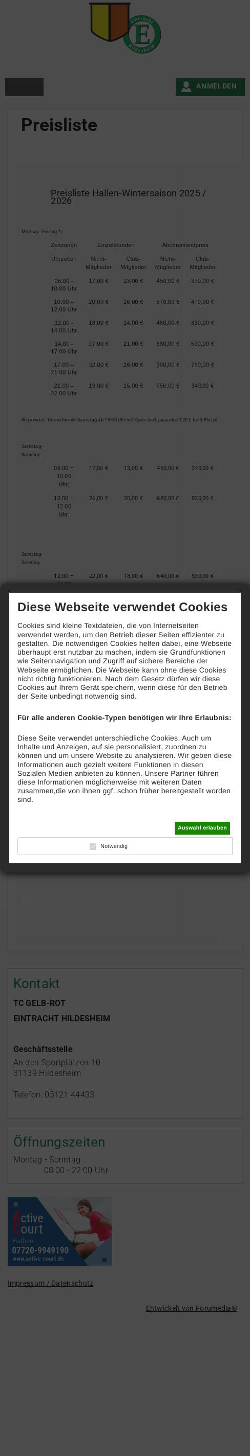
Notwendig (114, 846)
